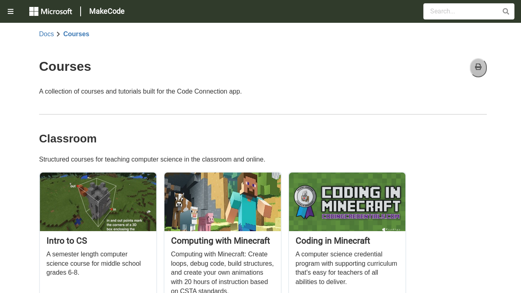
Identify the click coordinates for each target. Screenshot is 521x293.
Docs (46, 34)
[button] (505, 11)
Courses (76, 34)
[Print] (478, 67)
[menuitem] (11, 11)
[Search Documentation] (468, 11)
